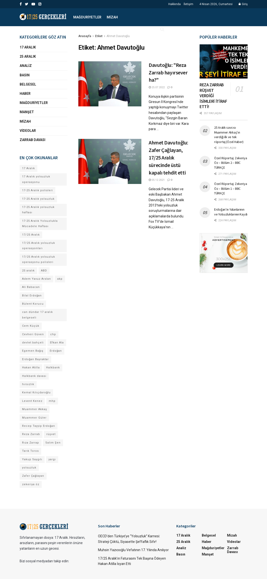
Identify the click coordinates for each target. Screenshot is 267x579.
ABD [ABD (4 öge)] (44, 270)
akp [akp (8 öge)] (60, 278)
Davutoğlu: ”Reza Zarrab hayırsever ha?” (168, 72)
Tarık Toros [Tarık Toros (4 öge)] (30, 450)
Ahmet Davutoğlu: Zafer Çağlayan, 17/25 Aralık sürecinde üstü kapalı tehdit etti (168, 157)
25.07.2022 (157, 87)
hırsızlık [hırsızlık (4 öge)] (28, 384)
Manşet (27, 112)
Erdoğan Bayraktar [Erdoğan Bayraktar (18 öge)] (35, 359)
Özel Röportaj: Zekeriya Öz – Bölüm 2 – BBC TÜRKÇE (230, 163)
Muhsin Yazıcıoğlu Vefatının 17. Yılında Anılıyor (133, 550)
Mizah (112, 17)
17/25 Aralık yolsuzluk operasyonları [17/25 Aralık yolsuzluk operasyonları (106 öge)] (38, 245)
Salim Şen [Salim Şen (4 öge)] (53, 442)
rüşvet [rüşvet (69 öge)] (51, 434)
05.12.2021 (157, 180)
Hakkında (174, 4)
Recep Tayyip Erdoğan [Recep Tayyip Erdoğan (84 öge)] (38, 426)
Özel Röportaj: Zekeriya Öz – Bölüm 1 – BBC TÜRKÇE (230, 188)
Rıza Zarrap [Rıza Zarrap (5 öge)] (30, 442)
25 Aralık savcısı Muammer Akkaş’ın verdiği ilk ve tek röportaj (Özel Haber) (228, 134)
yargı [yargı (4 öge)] (52, 459)
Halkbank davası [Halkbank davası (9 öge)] (34, 376)
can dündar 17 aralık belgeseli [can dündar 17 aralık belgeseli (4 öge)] (37, 314)
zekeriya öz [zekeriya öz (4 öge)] (30, 484)
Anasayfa (84, 36)
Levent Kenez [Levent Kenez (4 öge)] (32, 401)
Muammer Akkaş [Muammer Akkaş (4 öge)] (34, 409)
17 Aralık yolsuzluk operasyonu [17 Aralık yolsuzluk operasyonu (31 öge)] (36, 179)
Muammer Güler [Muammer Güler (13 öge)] (34, 417)
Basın (25, 75)
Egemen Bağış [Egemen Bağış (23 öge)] (32, 350)
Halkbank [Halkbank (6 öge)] (53, 367)
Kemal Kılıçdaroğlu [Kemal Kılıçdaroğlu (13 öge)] (36, 392)
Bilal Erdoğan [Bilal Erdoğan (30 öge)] (32, 295)
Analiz (26, 66)
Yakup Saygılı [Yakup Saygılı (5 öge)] (32, 459)
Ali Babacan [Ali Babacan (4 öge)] (31, 287)
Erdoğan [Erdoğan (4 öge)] (56, 350)
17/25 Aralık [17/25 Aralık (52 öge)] (31, 234)
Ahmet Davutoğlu (118, 36)
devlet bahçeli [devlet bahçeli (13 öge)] (33, 342)
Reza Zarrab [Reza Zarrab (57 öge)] (31, 434)
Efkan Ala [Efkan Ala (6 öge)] (57, 342)
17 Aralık (28, 47)
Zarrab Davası (32, 140)
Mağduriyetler (87, 17)
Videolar (28, 131)
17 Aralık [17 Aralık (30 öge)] (28, 168)
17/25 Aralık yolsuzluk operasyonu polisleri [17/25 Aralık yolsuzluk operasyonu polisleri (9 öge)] (38, 259)
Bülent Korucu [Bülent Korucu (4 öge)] (33, 303)
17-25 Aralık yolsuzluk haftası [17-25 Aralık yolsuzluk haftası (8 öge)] (38, 210)
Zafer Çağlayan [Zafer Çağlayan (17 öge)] (33, 475)
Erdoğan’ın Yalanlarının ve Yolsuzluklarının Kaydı (230, 211)
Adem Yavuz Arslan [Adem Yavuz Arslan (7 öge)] (36, 278)
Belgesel (28, 84)
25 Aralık (28, 56)
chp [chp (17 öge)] (53, 334)
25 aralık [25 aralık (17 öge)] (28, 270)
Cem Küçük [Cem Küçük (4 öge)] (30, 325)
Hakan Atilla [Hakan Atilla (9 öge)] (31, 367)
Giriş (243, 4)
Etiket (99, 36)
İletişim (188, 4)
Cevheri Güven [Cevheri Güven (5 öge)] (33, 334)
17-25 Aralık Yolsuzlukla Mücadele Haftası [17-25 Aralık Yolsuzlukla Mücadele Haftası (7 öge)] (40, 223)
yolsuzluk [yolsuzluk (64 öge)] (29, 467)
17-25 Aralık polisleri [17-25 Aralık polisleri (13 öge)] (37, 190)
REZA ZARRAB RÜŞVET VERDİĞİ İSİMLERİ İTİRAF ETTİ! (213, 95)
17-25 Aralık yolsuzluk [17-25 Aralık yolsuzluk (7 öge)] (38, 198)
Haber (25, 93)
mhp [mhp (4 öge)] (52, 401)
